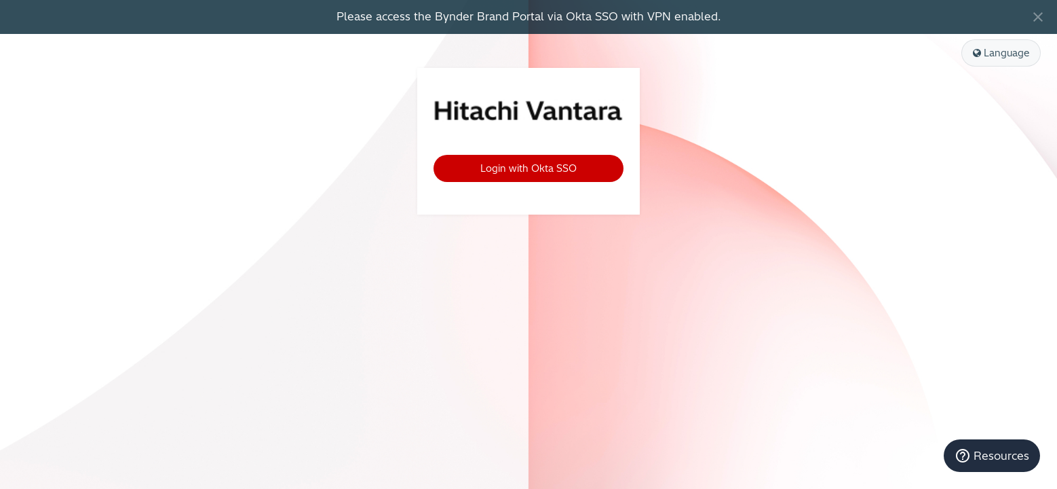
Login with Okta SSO (528, 168)
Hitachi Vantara (528, 111)
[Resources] (992, 455)
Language (1001, 53)
